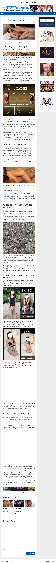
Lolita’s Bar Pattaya (28, 509)
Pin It (24, 493)
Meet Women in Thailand (16, 20)
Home (6, 20)
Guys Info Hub (28, 2)
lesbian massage (25, 465)
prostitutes (10, 152)
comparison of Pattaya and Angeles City (19, 77)
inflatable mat (16, 148)
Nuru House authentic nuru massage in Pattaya (18, 511)
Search (46, 24)
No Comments (24, 49)
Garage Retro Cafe (17, 406)
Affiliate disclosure (50, 561)
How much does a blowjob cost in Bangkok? (8, 510)
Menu (2, 13)
